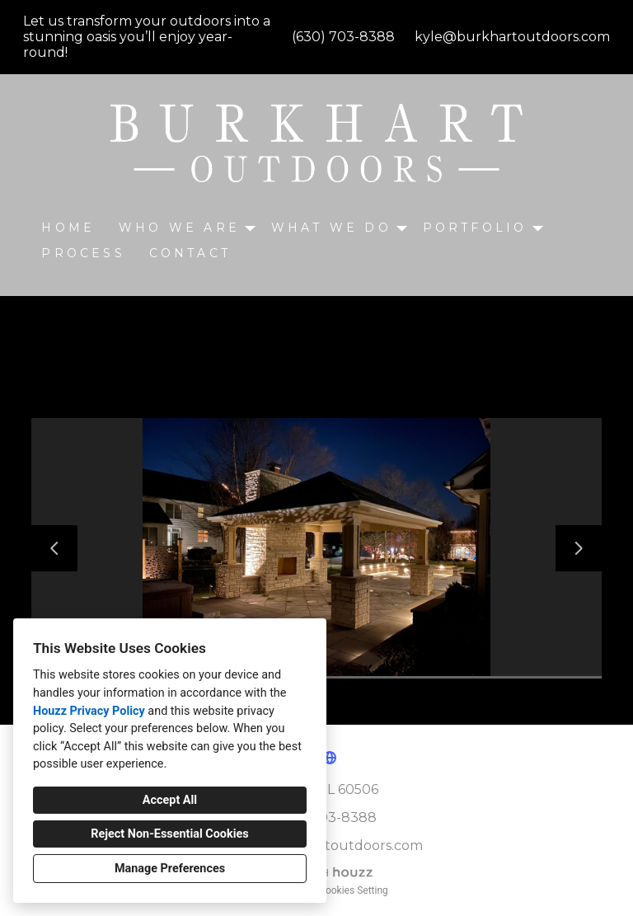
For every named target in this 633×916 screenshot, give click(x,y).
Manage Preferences (170, 869)
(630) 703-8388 (343, 37)
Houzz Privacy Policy (89, 711)
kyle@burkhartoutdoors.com (512, 37)
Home (68, 227)
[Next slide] (579, 548)
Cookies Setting (353, 890)
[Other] (329, 757)
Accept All (170, 800)
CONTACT (190, 253)
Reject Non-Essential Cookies (169, 834)
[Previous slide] (54, 548)
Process (82, 253)
